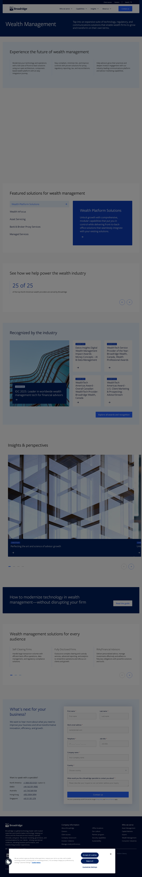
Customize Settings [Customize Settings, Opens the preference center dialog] (90, 867)
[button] (8, 861)
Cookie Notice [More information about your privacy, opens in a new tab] (36, 862)
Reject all (89, 861)
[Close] (110, 854)
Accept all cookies (90, 855)
